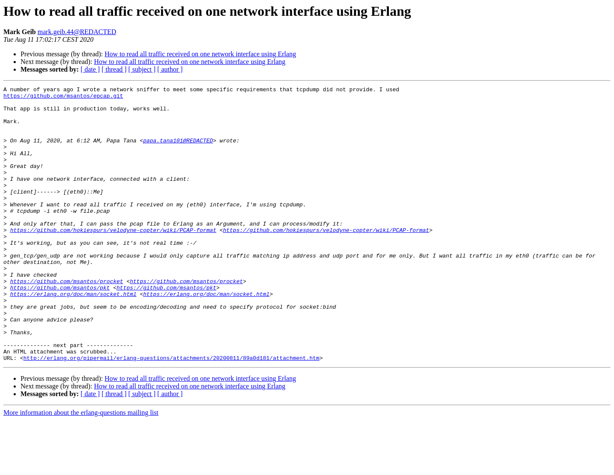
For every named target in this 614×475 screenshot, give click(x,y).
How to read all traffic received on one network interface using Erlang (200, 54)
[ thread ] (114, 69)
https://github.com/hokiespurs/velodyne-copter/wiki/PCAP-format (113, 259)
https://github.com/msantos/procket (66, 320)
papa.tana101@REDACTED (178, 152)
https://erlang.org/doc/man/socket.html (73, 336)
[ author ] (170, 69)
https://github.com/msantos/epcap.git (63, 98)
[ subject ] (142, 69)
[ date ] (90, 69)
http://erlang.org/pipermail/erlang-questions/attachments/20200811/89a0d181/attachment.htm (171, 413)
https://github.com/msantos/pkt (60, 328)
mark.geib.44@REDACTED (77, 31)
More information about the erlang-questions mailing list (80, 467)
